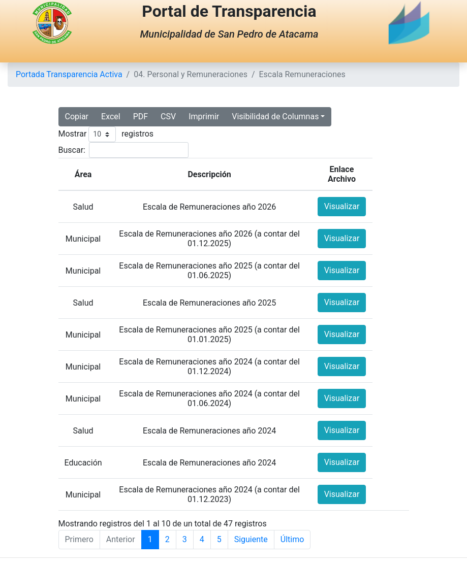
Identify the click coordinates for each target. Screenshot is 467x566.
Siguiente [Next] (251, 539)
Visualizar (342, 206)
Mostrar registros (106, 134)
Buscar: (71, 150)
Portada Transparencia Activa (69, 74)
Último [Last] (292, 539)
